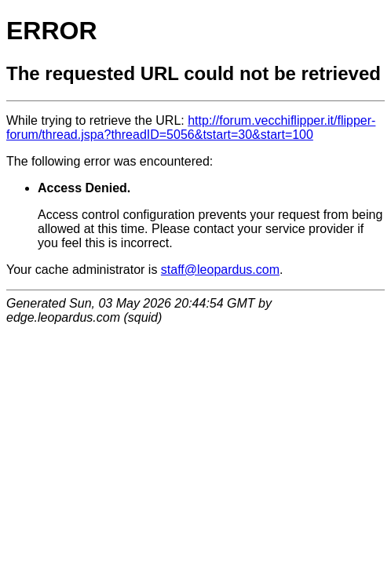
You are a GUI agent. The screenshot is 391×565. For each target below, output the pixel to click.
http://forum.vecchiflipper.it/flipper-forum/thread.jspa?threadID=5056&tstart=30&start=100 (190, 127)
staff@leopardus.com (220, 269)
